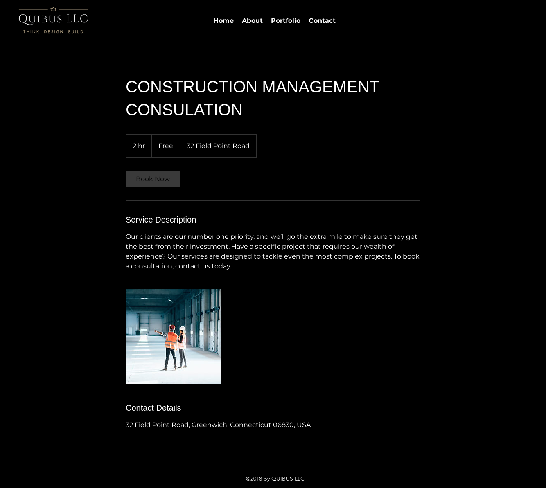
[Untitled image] (173, 336)
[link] (153, 179)
